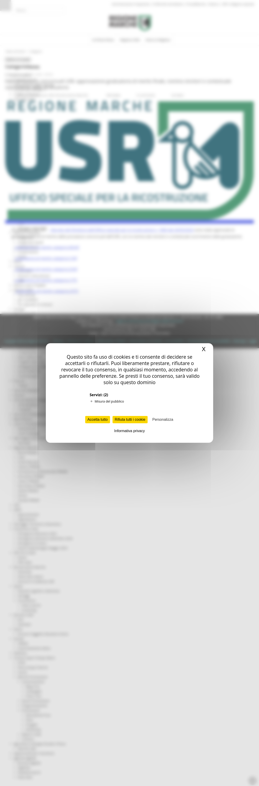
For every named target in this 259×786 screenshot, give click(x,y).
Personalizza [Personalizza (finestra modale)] (162, 419)
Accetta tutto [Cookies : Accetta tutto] (97, 419)
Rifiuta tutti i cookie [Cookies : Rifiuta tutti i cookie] (130, 419)
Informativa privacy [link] (129, 431)
